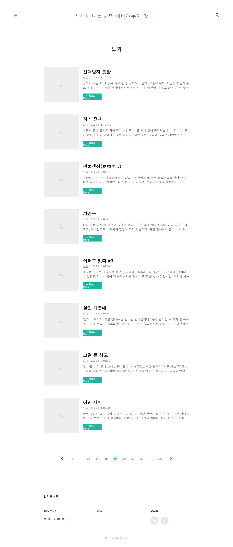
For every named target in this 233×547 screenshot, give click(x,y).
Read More (89, 97)
